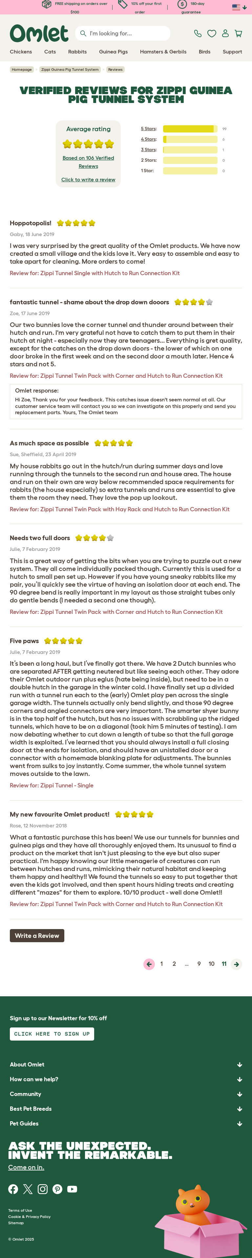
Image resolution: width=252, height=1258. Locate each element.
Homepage (22, 69)
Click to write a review (88, 179)
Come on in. (26, 1167)
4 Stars (148, 139)
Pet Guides (24, 1123)
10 (212, 964)
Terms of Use (20, 1210)
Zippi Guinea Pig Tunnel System (70, 69)
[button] (126, 1123)
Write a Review (37, 935)
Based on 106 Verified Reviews (88, 162)
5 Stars (148, 128)
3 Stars (148, 149)
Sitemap (16, 1223)
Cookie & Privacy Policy (29, 1216)
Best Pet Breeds (31, 1109)
